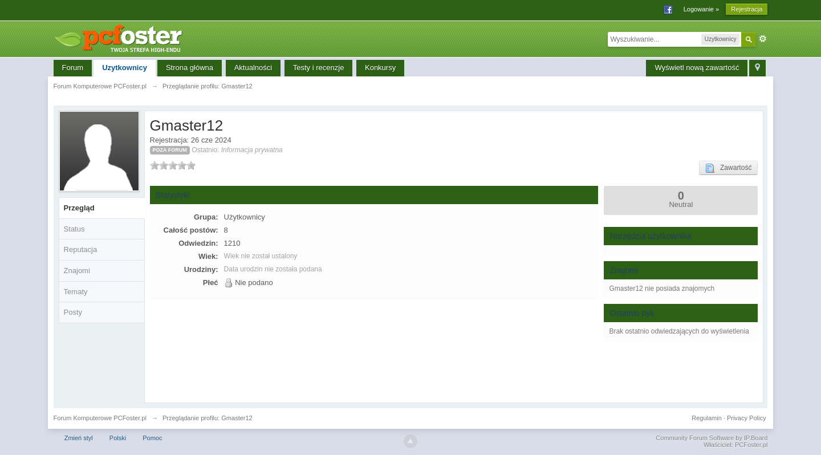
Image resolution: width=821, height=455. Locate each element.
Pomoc (152, 437)
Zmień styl (78, 437)
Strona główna (189, 67)
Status (74, 229)
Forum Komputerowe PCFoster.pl (100, 418)
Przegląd (79, 208)
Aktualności (253, 67)
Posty (73, 312)
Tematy (76, 291)
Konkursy (380, 67)
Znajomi (77, 270)
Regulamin (707, 418)
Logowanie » (701, 9)
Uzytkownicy (124, 67)
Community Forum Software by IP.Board (711, 437)
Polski (117, 437)
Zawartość (728, 168)
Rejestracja (746, 9)
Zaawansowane (762, 38)
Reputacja (80, 249)
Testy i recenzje (318, 67)
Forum (73, 67)
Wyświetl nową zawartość (697, 67)
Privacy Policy (746, 418)
